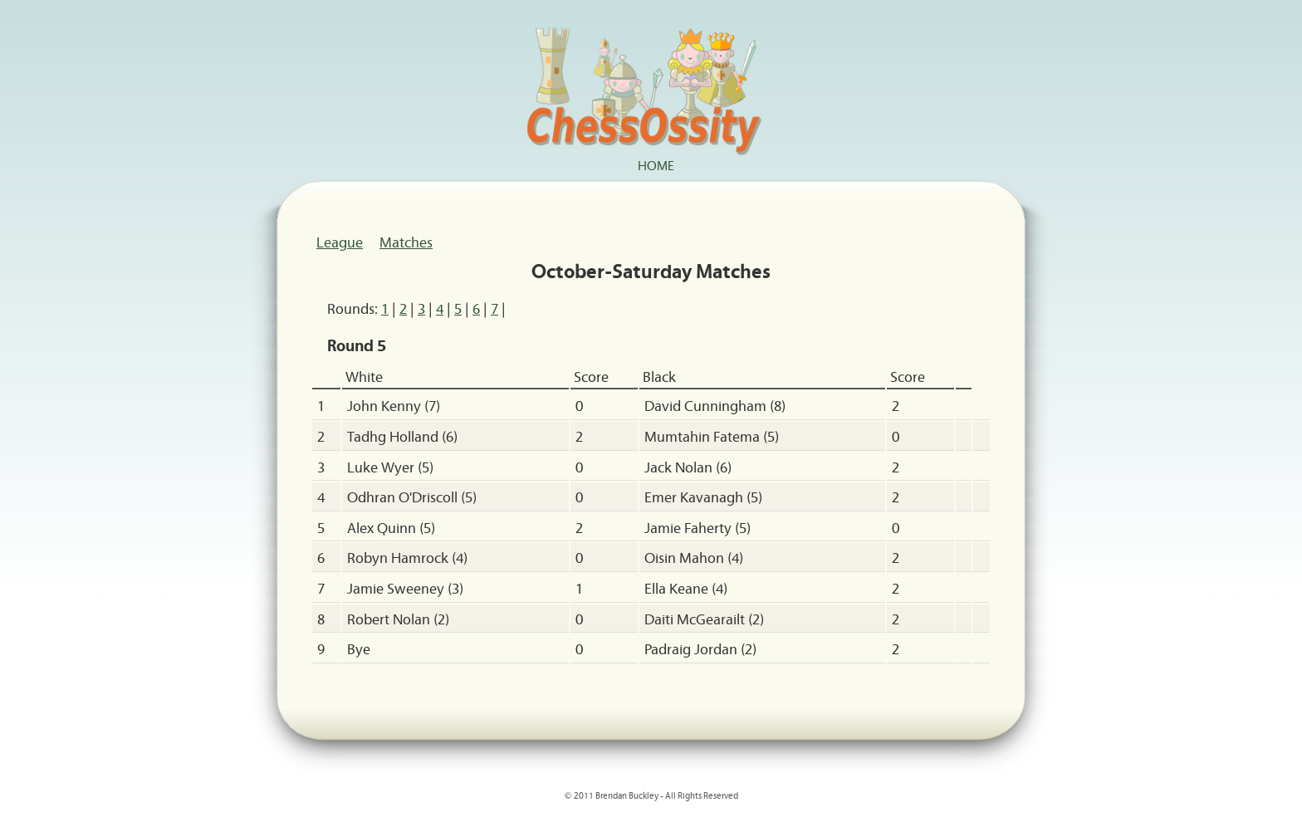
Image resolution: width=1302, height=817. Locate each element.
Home (656, 164)
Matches (406, 241)
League (339, 241)
